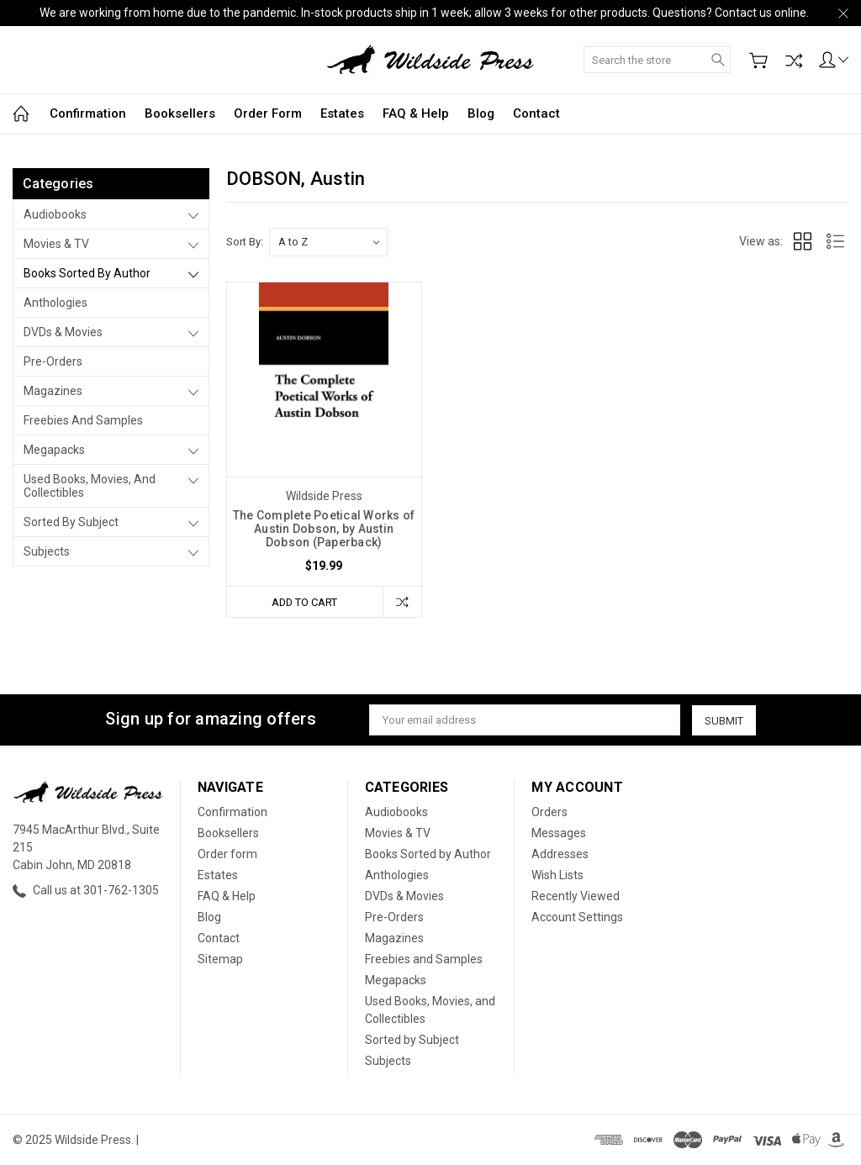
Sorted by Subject (71, 522)
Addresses (560, 854)
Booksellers (180, 113)
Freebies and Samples (83, 420)
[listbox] (328, 242)
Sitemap (220, 959)
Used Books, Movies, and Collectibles (90, 485)
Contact (536, 113)
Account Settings (577, 917)
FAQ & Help (416, 113)
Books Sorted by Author (87, 273)
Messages (558, 833)
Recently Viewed (575, 896)
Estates (342, 113)
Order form (268, 113)
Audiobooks (55, 214)
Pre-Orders (53, 361)
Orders (549, 812)
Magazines (53, 391)
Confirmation (88, 113)
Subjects (47, 551)
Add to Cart (304, 601)
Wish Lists (557, 875)
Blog (480, 113)
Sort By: (244, 241)
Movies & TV (56, 243)
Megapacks (54, 449)
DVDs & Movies (63, 332)
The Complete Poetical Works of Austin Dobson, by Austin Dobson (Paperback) (324, 529)
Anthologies (55, 302)
